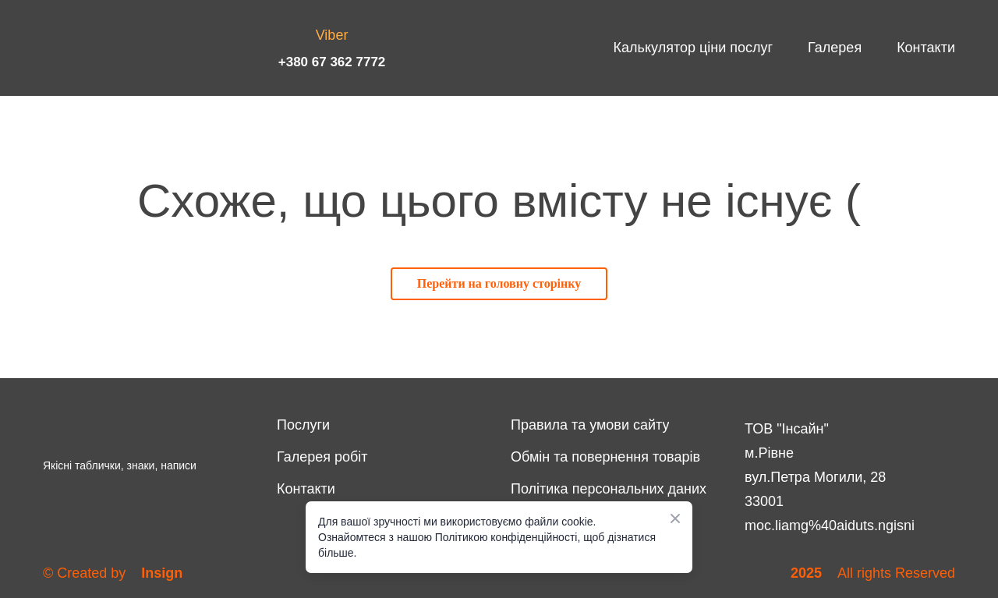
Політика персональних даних (608, 489)
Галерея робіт (322, 457)
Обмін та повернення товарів (605, 457)
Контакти (926, 47)
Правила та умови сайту (590, 425)
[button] (499, 283)
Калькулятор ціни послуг (693, 47)
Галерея (835, 47)
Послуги (303, 425)
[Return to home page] (97, 48)
